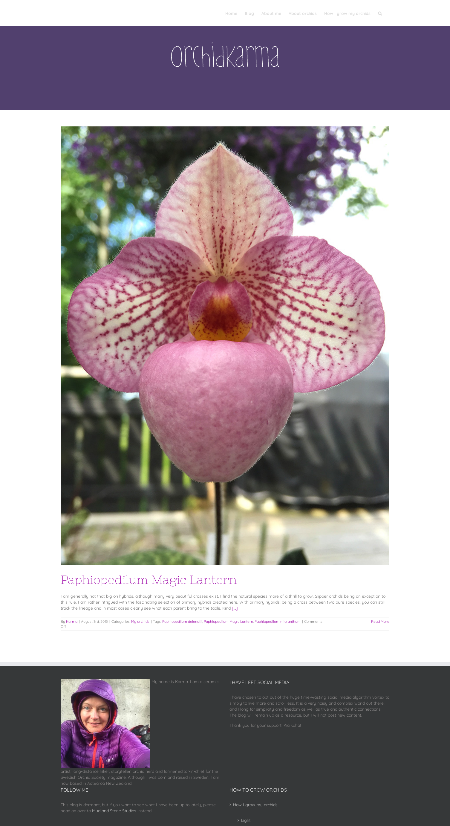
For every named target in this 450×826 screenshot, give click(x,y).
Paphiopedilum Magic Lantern (149, 579)
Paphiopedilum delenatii (182, 621)
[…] (235, 608)
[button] (380, 13)
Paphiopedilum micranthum (278, 621)
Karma (71, 621)
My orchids (140, 621)
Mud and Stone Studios (114, 810)
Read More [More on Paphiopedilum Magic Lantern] (380, 621)
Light (246, 820)
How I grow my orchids (255, 804)
